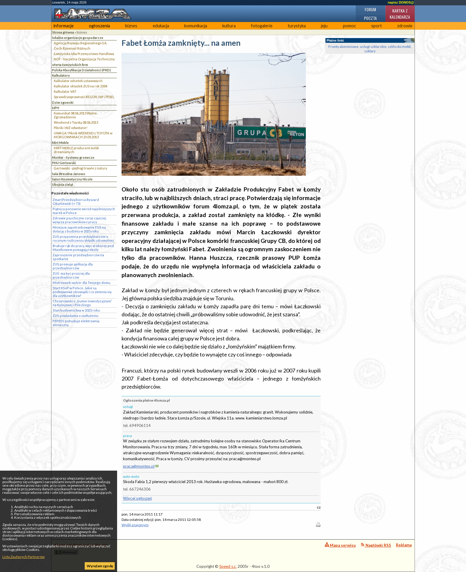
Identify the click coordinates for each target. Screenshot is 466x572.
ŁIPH (55, 108)
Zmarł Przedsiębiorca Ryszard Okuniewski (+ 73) (76, 201)
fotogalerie (262, 25)
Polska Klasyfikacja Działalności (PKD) (81, 70)
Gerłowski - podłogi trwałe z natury (80, 168)
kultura (229, 25)
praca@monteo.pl (139, 466)
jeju (324, 25)
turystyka (297, 25)
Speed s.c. (228, 566)
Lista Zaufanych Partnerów (23, 556)
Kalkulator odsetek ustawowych (78, 81)
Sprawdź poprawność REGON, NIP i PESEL (84, 97)
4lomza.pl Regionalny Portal (80, 548)
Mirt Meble (60, 142)
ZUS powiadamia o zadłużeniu (75, 316)
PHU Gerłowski (64, 163)
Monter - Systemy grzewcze (73, 157)
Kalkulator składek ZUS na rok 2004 (80, 86)
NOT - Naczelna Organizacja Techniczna (84, 59)
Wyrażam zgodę (100, 566)
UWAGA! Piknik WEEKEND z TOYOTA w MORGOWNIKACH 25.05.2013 (83, 135)
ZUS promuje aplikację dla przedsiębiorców (73, 266)
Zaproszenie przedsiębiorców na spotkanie (78, 257)
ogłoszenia (99, 25)
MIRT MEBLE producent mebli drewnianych (76, 150)
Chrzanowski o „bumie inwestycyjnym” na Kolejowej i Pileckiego (82, 303)
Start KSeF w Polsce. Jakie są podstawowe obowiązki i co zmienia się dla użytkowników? (82, 292)
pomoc (349, 25)
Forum (370, 9)
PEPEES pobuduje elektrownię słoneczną (76, 323)
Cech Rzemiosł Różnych (72, 48)
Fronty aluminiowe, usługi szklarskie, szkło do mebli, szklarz (370, 48)
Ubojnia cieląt (62, 184)
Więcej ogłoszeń (137, 498)
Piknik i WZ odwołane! (70, 128)
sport (376, 25)
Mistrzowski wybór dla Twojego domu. (82, 283)
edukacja (161, 25)
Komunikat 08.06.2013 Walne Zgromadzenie (75, 115)
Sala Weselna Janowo (68, 174)
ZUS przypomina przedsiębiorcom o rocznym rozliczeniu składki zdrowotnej (83, 238)
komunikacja (195, 25)
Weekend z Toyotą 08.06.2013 (76, 122)
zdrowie (405, 25)
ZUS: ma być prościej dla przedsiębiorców (71, 275)
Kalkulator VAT (65, 91)
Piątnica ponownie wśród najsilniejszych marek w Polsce (84, 211)
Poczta (370, 18)
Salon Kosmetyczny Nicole (72, 179)
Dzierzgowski (62, 102)
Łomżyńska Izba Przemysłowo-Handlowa (84, 54)
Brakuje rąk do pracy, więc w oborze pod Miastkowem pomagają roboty (83, 248)
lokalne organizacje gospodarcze (77, 38)
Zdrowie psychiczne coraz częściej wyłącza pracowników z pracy (79, 220)
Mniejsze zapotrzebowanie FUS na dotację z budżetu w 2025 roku (79, 229)
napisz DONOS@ (401, 2)
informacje (63, 25)
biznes (131, 25)
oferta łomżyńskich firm (70, 65)
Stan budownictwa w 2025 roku (76, 310)
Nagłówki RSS (375, 545)
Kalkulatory (61, 75)
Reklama (404, 545)
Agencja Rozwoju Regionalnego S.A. (80, 43)
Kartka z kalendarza (400, 13)
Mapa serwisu (340, 545)
